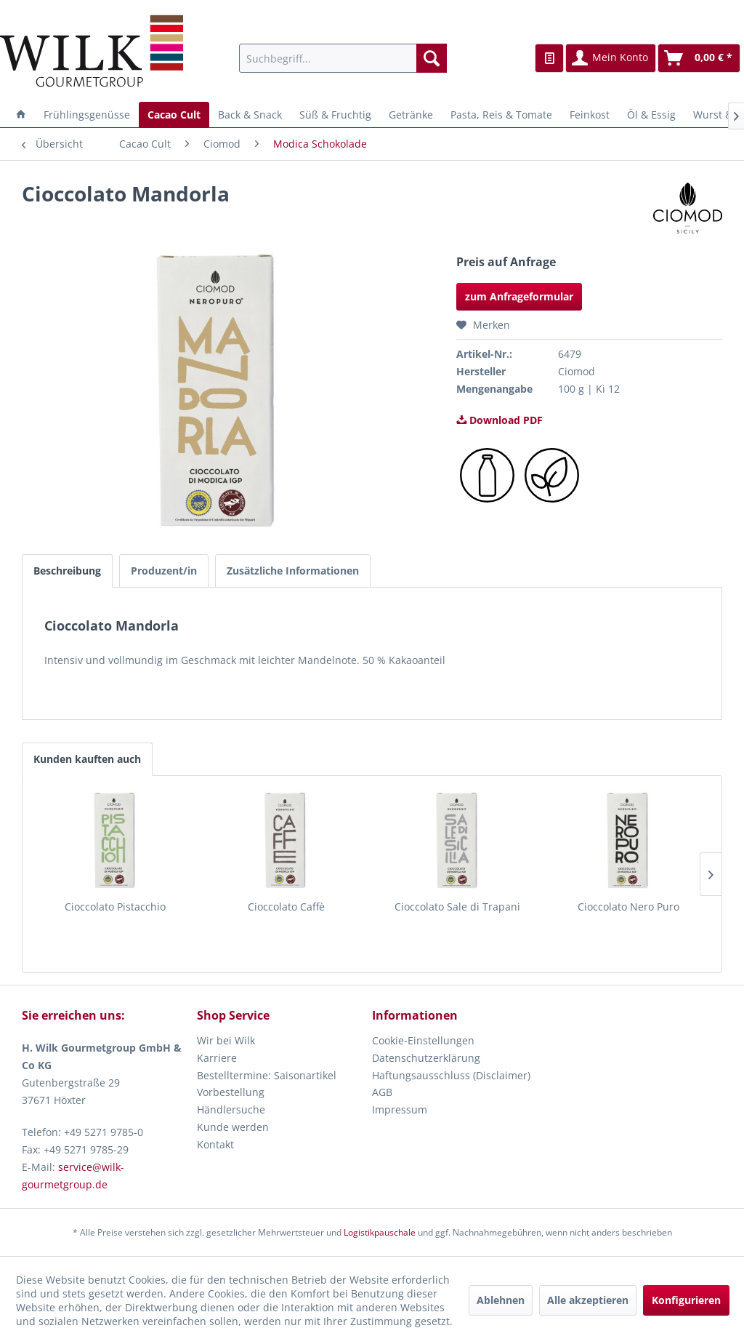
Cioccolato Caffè (286, 906)
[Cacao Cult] (174, 114)
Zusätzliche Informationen (293, 570)
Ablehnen (501, 1300)
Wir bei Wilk (226, 1040)
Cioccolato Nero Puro (628, 906)
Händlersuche (231, 1109)
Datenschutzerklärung (426, 1058)
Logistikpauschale (380, 1232)
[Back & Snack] (250, 114)
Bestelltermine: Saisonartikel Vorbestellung (266, 1084)
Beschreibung (67, 570)
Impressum (399, 1109)
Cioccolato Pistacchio (115, 906)
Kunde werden (233, 1127)
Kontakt (215, 1144)
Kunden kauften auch (87, 759)
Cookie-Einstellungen (423, 1040)
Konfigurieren (686, 1300)
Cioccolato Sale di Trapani (457, 906)
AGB (382, 1092)
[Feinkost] (589, 114)
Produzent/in (164, 570)
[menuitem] (343, 58)
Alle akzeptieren (587, 1300)
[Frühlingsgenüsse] (87, 114)
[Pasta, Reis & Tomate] (501, 114)
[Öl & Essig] (651, 114)
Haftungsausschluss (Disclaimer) (451, 1075)
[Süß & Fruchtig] (335, 114)
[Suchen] (431, 58)
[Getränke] (411, 114)
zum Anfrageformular (519, 296)
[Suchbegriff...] (343, 58)
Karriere (217, 1058)
